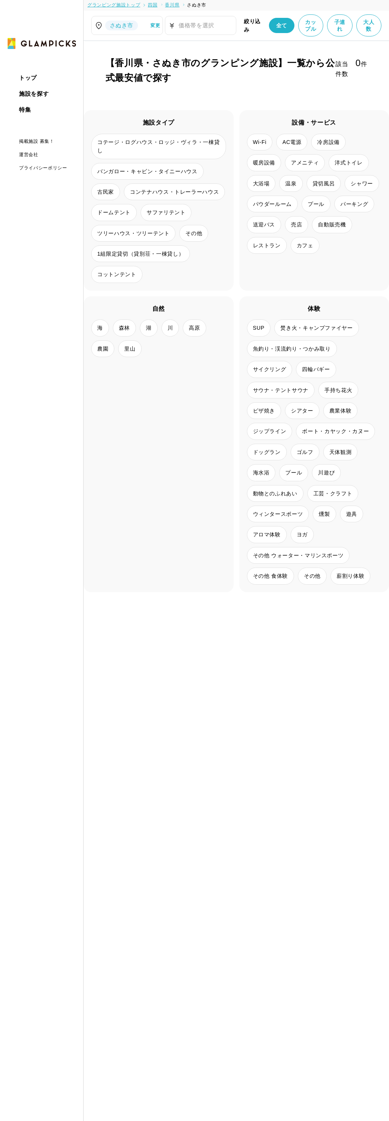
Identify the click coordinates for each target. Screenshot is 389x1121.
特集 (25, 109)
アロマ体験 (267, 534)
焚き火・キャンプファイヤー (316, 328)
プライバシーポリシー (43, 168)
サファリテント (166, 212)
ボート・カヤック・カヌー (335, 431)
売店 (296, 224)
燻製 (324, 514)
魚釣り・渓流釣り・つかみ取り (292, 349)
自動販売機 (332, 224)
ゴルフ (305, 452)
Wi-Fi (260, 142)
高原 (194, 328)
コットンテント (116, 274)
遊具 (351, 514)
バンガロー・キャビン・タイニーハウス (147, 171)
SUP (259, 328)
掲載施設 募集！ (36, 141)
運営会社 (28, 154)
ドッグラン (267, 452)
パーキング (354, 204)
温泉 (290, 183)
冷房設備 (328, 142)
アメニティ (305, 163)
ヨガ (302, 534)
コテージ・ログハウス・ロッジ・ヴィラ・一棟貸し (158, 146)
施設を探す (34, 93)
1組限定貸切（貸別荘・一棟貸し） (140, 254)
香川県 (172, 5)
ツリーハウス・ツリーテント (133, 233)
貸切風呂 (324, 183)
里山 (129, 349)
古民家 (105, 192)
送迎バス (264, 224)
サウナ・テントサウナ (281, 390)
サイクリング (269, 369)
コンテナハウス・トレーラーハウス (174, 192)
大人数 (368, 25)
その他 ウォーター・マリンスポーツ (298, 555)
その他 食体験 (270, 576)
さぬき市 (196, 5)
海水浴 (261, 473)
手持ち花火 (338, 390)
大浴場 (261, 183)
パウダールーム (272, 204)
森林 (124, 328)
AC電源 (291, 142)
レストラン (267, 245)
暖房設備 (264, 163)
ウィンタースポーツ (278, 514)
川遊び (326, 473)
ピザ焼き (264, 411)
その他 (193, 233)
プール (316, 204)
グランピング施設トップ (113, 5)
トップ (28, 77)
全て (281, 25)
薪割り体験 (350, 576)
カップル (310, 25)
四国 (152, 5)
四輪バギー (316, 369)
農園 (102, 349)
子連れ (339, 25)
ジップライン (269, 431)
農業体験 (340, 411)
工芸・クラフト (333, 493)
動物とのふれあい (275, 493)
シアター (302, 411)
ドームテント (114, 212)
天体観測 (340, 452)
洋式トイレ (348, 163)
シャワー (362, 183)
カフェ (305, 245)
